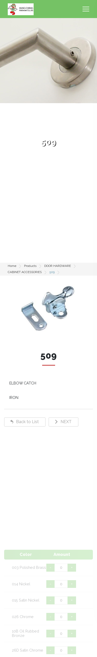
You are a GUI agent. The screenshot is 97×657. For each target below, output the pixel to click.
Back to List (27, 421)
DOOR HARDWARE (57, 266)
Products (30, 266)
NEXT (66, 421)
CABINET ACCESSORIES (25, 272)
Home (12, 266)
